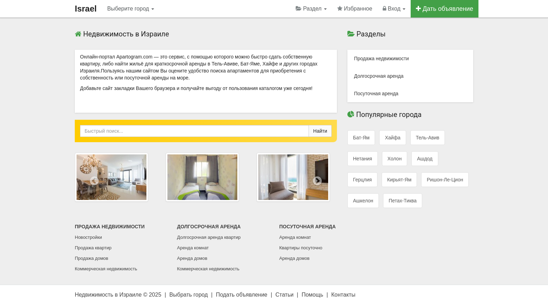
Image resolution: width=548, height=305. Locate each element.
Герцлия (362, 179)
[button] (94, 181)
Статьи (284, 295)
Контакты (343, 295)
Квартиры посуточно (300, 247)
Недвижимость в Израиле (108, 295)
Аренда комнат (193, 247)
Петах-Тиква (403, 200)
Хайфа (392, 137)
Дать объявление (444, 8)
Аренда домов (192, 258)
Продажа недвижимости (381, 58)
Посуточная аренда (376, 93)
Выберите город (130, 9)
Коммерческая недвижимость (106, 268)
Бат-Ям (361, 137)
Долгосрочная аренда (378, 76)
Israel (86, 8)
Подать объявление (241, 295)
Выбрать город (189, 295)
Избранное (355, 9)
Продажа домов (91, 258)
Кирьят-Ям (399, 179)
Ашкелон (363, 200)
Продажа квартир (93, 247)
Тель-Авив (427, 137)
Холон (395, 158)
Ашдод (424, 158)
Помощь (312, 295)
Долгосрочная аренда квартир (209, 237)
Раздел (311, 9)
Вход (394, 9)
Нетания (362, 158)
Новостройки (88, 237)
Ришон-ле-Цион (445, 179)
